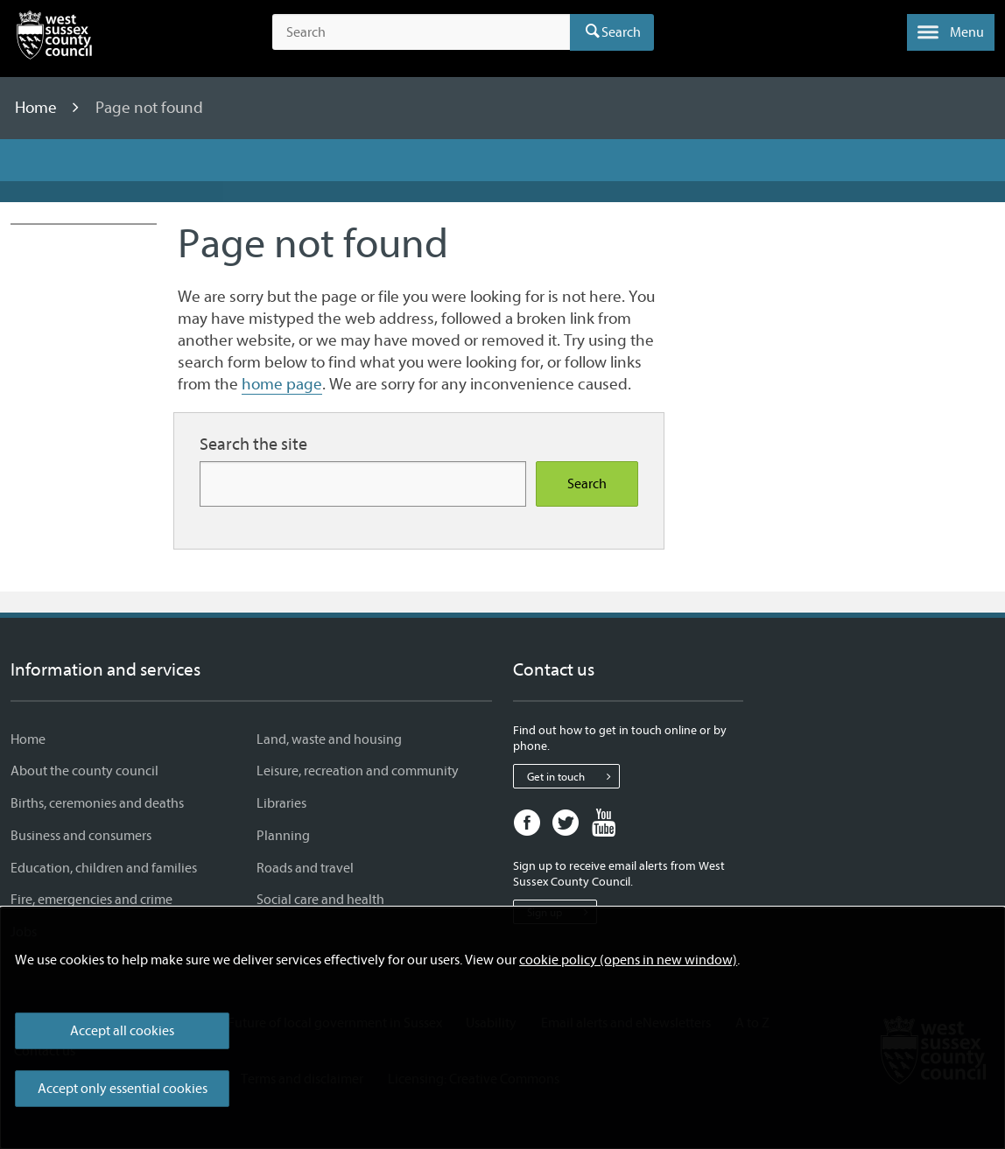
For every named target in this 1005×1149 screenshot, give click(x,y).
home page (282, 384)
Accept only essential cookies (122, 1088)
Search (621, 32)
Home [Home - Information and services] (28, 739)
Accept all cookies (122, 1031)
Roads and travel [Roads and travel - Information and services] (305, 868)
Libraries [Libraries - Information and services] (281, 803)
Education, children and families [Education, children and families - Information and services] (104, 868)
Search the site (253, 444)
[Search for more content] (363, 483)
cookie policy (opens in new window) (628, 960)
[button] (950, 32)
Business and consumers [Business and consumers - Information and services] (81, 836)
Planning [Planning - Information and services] (283, 836)
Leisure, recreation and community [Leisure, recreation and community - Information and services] (358, 771)
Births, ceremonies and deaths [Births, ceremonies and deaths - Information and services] (97, 803)
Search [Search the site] (587, 484)
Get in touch (573, 776)
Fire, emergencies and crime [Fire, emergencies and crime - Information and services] (91, 899)
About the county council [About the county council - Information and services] (84, 771)
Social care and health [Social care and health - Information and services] (320, 899)
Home (37, 107)
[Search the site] (421, 32)
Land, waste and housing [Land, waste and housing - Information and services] (329, 739)
